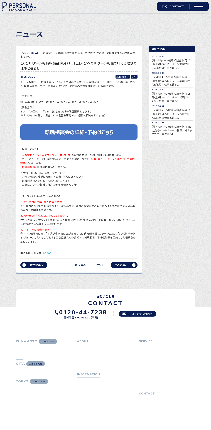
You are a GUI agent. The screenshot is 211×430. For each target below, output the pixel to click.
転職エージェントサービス (156, 353)
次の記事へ (121, 265)
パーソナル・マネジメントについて (96, 353)
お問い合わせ (146, 406)
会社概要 (84, 359)
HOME (24, 52)
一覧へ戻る (78, 265)
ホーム (81, 348)
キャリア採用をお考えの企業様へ (158, 370)
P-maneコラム (86, 389)
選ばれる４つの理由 (152, 376)
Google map (48, 341)
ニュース (82, 395)
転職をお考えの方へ (150, 348)
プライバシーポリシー (151, 411)
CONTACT (172, 7)
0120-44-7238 (80, 312)
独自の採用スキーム (152, 386)
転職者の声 (147, 364)
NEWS (35, 52)
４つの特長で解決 (151, 381)
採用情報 (84, 364)
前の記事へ (36, 265)
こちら (47, 253)
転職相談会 (147, 359)
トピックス (83, 384)
